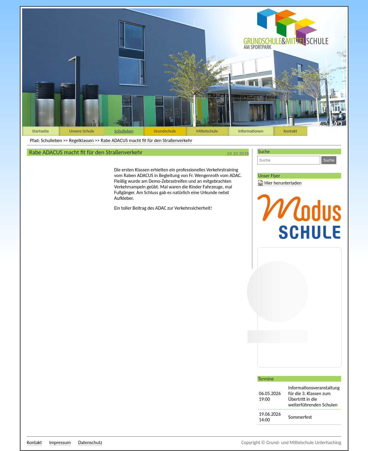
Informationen (250, 131)
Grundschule (165, 131)
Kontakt (290, 131)
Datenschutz (90, 442)
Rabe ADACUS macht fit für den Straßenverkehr (146, 140)
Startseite (40, 131)
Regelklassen (81, 140)
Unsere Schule (81, 131)
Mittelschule (207, 131)
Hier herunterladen (283, 183)
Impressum (60, 442)
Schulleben (124, 131)
